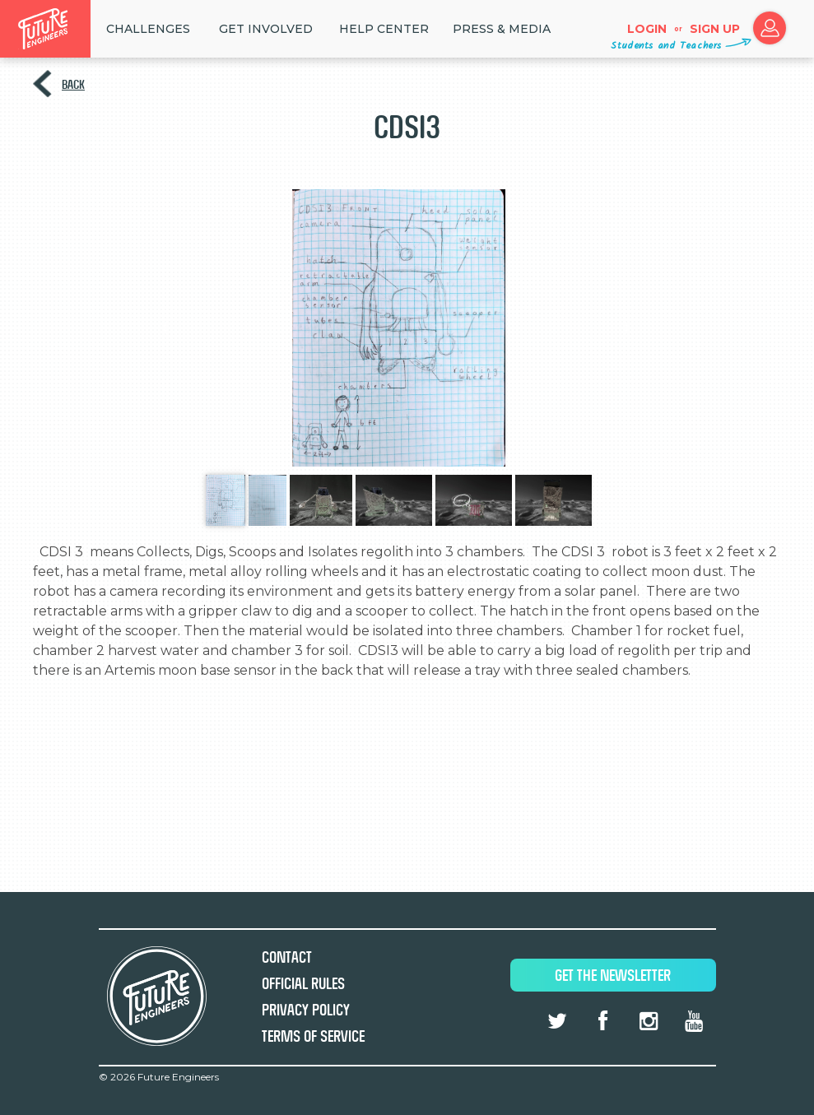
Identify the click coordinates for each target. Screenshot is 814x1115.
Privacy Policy (306, 1010)
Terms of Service (313, 1036)
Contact (287, 957)
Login (647, 29)
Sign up (715, 29)
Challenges (148, 28)
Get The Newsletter (613, 975)
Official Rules (303, 983)
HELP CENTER (384, 28)
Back (73, 84)
